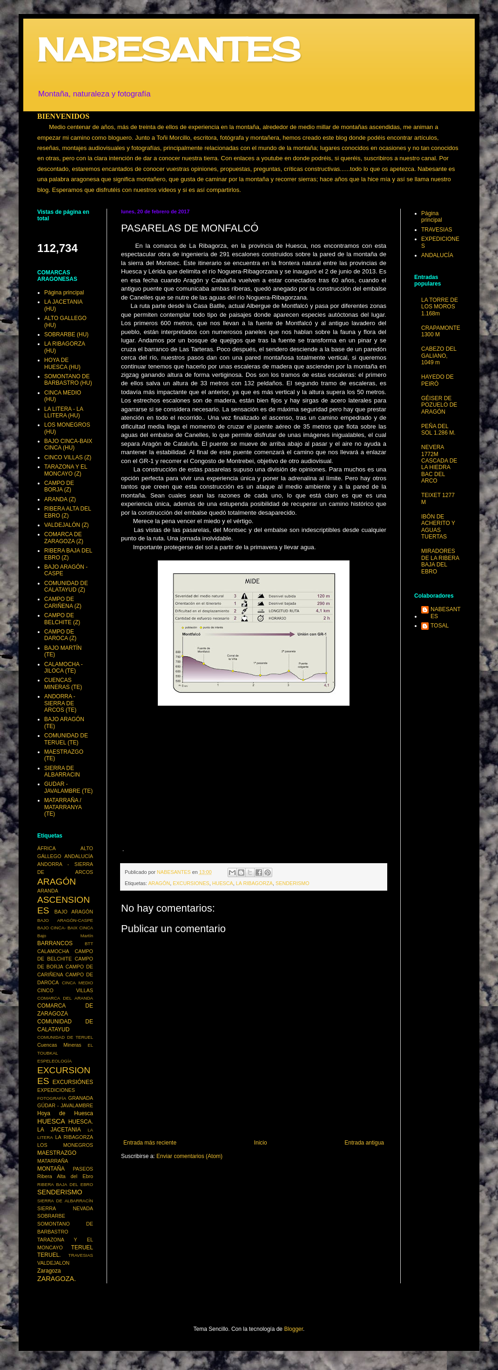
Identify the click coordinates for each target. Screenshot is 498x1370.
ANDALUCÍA (78, 856)
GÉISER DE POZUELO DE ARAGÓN (439, 405)
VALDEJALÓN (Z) (66, 525)
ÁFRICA (46, 848)
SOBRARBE (51, 1216)
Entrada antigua (364, 1142)
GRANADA (80, 1098)
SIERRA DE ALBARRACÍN (65, 1200)
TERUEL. (49, 1255)
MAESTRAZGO (56, 1153)
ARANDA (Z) (60, 499)
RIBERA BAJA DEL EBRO (65, 1184)
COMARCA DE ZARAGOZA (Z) (63, 537)
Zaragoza (49, 1271)
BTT (89, 943)
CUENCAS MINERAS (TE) (63, 683)
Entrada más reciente (149, 1142)
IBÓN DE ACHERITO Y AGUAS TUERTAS (438, 526)
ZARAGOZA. (56, 1278)
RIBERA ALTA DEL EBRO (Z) (67, 511)
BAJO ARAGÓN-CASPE (65, 920)
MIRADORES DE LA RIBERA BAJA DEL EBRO (440, 561)
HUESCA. (80, 1121)
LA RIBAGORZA (254, 883)
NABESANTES (168, 49)
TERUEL (82, 1247)
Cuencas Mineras (59, 1045)
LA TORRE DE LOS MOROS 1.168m (439, 307)
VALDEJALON (53, 1263)
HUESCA (222, 883)
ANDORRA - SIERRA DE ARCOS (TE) (60, 703)
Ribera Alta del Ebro (65, 1176)
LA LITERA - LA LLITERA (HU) (63, 412)
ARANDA (47, 890)
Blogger (293, 1329)
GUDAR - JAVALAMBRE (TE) (68, 787)
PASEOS (83, 1169)
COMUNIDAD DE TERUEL (65, 1037)
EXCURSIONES (191, 883)
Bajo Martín (65, 935)
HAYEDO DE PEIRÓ (437, 380)
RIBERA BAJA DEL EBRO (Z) (68, 553)
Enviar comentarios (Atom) (189, 1156)
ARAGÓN (159, 883)
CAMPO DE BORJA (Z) (59, 486)
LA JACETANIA (59, 1129)
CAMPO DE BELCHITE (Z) (62, 618)
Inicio (260, 1142)
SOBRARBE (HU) (66, 334)
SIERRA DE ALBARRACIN (62, 771)
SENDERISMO (293, 883)
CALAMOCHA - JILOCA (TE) (63, 667)
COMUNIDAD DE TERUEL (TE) (66, 738)
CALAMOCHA (53, 951)
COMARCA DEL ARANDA (65, 998)
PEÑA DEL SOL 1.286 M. (438, 429)
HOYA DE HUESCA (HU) (62, 363)
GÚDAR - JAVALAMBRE (65, 1105)
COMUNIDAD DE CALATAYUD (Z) (66, 586)
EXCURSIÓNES (73, 1082)
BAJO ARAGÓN (73, 911)
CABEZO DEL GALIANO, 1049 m (439, 356)
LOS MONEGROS (65, 1145)
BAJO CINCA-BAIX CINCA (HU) (68, 444)
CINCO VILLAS (65, 990)
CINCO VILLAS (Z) (67, 457)
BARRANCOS (55, 943)
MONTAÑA (51, 1169)
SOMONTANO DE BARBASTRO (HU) (68, 379)
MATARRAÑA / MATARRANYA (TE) (62, 807)
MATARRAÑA (52, 1161)
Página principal (64, 292)
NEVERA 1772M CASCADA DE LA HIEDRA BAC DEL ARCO (439, 464)
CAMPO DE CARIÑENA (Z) (62, 602)
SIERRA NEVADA (65, 1208)
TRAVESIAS (80, 1255)
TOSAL (440, 625)
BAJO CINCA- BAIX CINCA (65, 927)
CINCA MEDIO (77, 982)
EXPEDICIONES (56, 1090)
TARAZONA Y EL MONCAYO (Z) (65, 470)
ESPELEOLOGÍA (54, 1060)
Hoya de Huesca (65, 1113)
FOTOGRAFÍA (51, 1098)
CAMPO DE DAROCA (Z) (60, 634)
